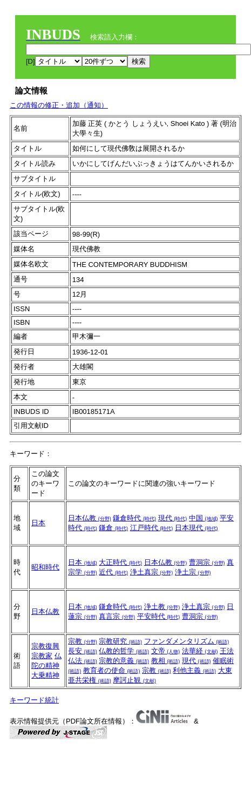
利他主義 (194, 670)
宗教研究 (120, 641)
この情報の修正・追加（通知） (59, 105)
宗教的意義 (124, 661)
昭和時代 (45, 567)
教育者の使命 (111, 670)
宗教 (82, 641)
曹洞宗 (207, 562)
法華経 (200, 651)
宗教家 (41, 656)
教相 (165, 661)
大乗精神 (45, 675)
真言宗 (117, 616)
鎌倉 (113, 528)
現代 (172, 518)
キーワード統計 (34, 700)
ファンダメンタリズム (186, 641)
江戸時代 (151, 528)
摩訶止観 (134, 680)
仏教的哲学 (124, 651)
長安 (82, 651)
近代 (113, 572)
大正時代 (120, 562)
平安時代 (158, 616)
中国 (203, 518)
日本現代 (196, 528)
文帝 (165, 651)
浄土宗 (193, 572)
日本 (38, 523)
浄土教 (162, 606)
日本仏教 (89, 518)
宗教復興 (45, 646)
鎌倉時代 (134, 518)
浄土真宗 (151, 572)
